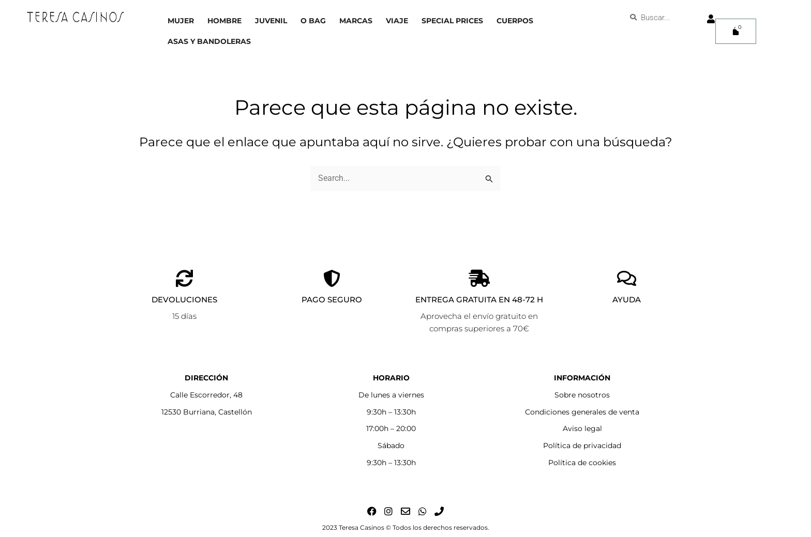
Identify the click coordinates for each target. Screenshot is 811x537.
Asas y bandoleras (209, 41)
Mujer (181, 20)
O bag (313, 20)
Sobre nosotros (582, 395)
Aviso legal (582, 428)
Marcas (355, 20)
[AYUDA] (626, 278)
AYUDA (626, 299)
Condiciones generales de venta (582, 412)
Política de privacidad (582, 445)
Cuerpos (515, 20)
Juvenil (271, 20)
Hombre (224, 20)
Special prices (452, 20)
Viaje (397, 20)
